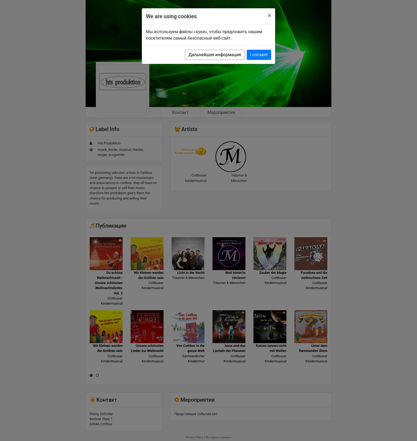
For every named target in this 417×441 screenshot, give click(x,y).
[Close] (269, 15)
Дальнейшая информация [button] (214, 54)
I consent (259, 54)
